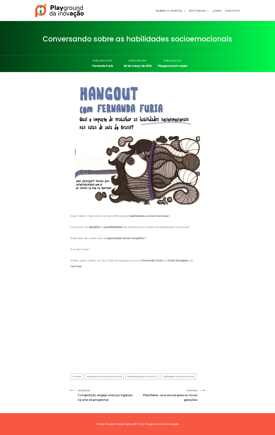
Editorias (197, 10)
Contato (232, 10)
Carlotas (76, 266)
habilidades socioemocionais (148, 216)
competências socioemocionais (104, 376)
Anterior (106, 395)
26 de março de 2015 (138, 66)
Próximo (168, 395)
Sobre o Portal (169, 10)
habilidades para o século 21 (142, 376)
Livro (217, 10)
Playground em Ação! (172, 66)
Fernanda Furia (102, 66)
